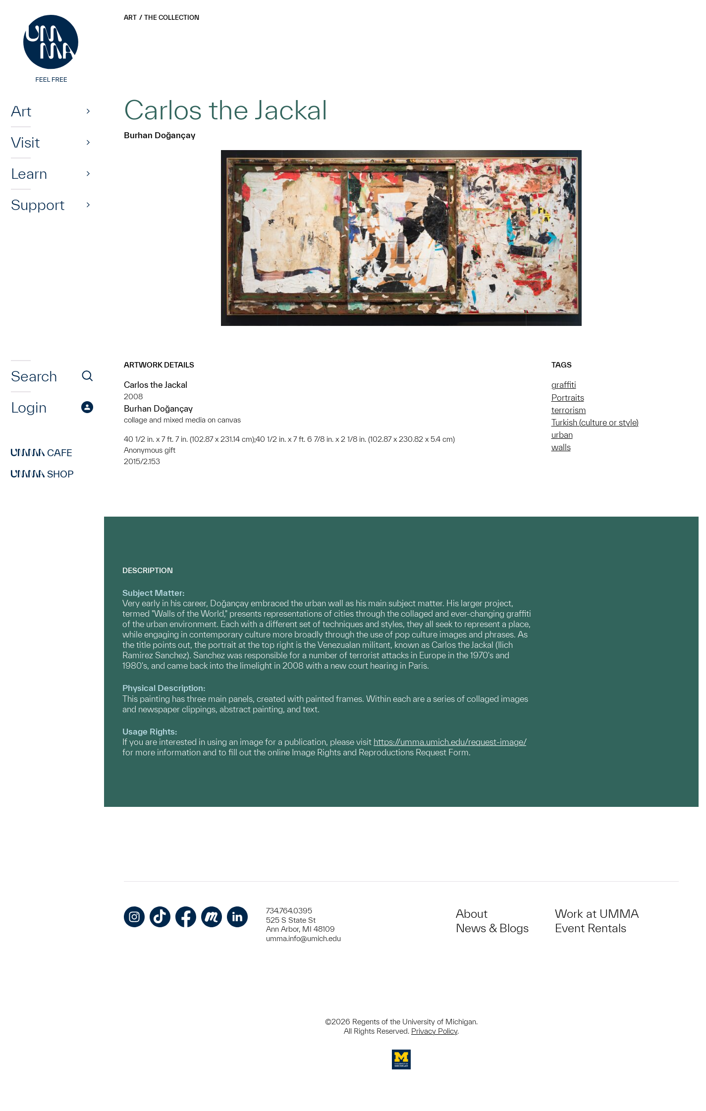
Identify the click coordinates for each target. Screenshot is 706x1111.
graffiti (563, 384)
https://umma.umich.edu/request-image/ (450, 741)
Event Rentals (590, 928)
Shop (42, 474)
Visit (25, 142)
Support (37, 204)
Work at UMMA (597, 913)
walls (561, 447)
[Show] (88, 111)
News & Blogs (492, 928)
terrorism (568, 410)
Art (21, 111)
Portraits (567, 397)
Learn (29, 173)
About (472, 913)
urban (562, 434)
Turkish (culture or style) (595, 422)
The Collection (171, 17)
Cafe (41, 452)
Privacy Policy (434, 1031)
